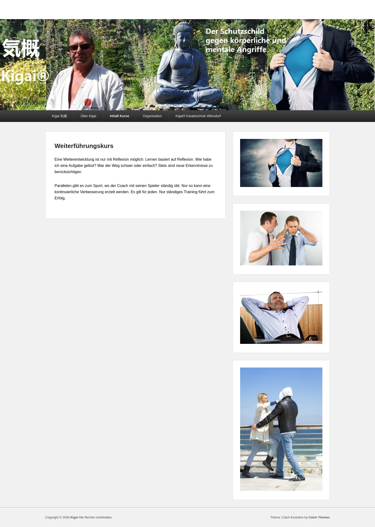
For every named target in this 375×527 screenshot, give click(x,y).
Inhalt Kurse (119, 116)
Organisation (152, 116)
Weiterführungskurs (84, 145)
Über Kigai (88, 116)
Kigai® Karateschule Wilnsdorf (198, 116)
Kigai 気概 (59, 116)
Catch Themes (319, 517)
